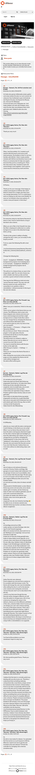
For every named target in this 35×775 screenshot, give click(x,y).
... (10, 80)
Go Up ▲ (23, 766)
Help (10, 766)
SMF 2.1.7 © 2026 (12, 768)
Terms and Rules (16, 766)
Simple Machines (22, 768)
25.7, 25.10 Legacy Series (10, 125)
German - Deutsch (8, 88)
